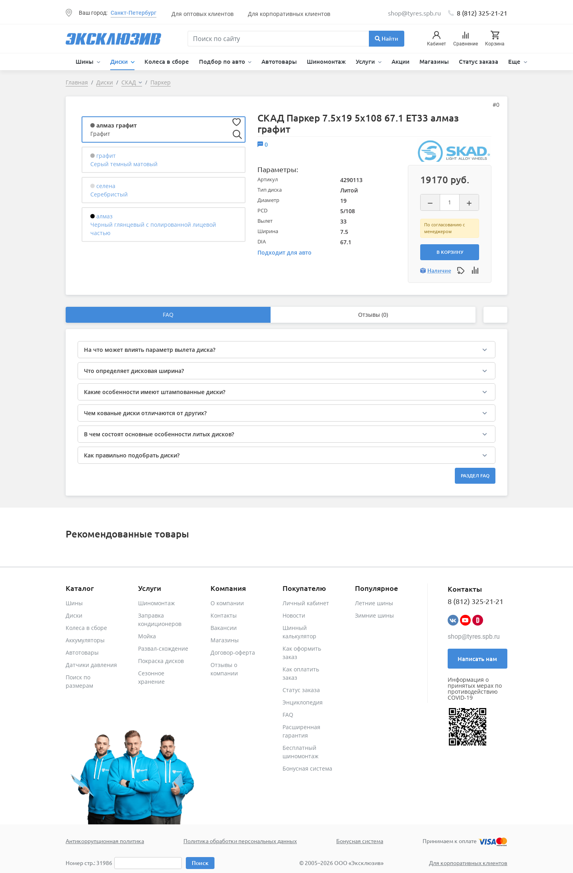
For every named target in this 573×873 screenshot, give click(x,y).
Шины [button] (85, 61)
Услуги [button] (366, 61)
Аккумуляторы (85, 640)
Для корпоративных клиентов (289, 14)
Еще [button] (515, 61)
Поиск (200, 863)
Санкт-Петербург (133, 13)
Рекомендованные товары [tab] (127, 534)
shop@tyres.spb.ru (474, 636)
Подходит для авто (284, 252)
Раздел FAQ (475, 475)
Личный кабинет (306, 603)
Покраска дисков (161, 661)
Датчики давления (91, 665)
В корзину (450, 252)
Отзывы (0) (373, 314)
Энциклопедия (303, 702)
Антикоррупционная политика (105, 840)
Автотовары (279, 61)
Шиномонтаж (326, 61)
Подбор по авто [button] (223, 61)
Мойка (147, 636)
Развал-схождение (163, 648)
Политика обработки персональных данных (240, 840)
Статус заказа (478, 61)
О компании (227, 603)
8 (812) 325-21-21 (482, 13)
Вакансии (223, 628)
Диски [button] (119, 61)
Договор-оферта (232, 652)
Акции (400, 61)
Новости (294, 615)
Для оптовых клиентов (203, 14)
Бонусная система (307, 768)
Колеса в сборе (166, 61)
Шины (74, 603)
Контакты (223, 615)
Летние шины (374, 603)
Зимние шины (374, 615)
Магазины (434, 61)
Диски (74, 615)
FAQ (168, 314)
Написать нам (477, 659)
